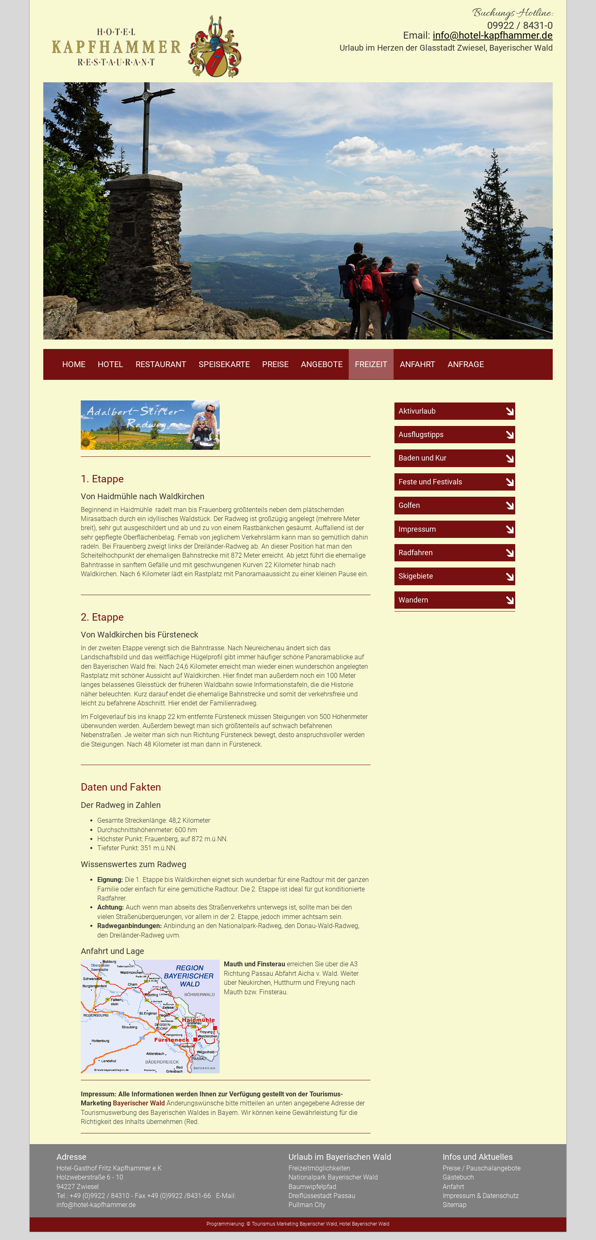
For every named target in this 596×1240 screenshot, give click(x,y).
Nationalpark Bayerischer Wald (333, 1177)
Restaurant (161, 364)
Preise (275, 364)
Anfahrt (417, 364)
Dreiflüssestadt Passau (322, 1196)
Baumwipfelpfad (312, 1187)
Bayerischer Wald (139, 1103)
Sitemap (455, 1205)
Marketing (287, 1224)
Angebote (322, 364)
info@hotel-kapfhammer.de (493, 35)
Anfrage (466, 364)
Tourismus (263, 1224)
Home (73, 364)
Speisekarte (224, 364)
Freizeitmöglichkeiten (319, 1168)
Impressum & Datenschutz (481, 1196)
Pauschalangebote (493, 1168)
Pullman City (307, 1205)
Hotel (110, 364)
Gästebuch (458, 1177)
